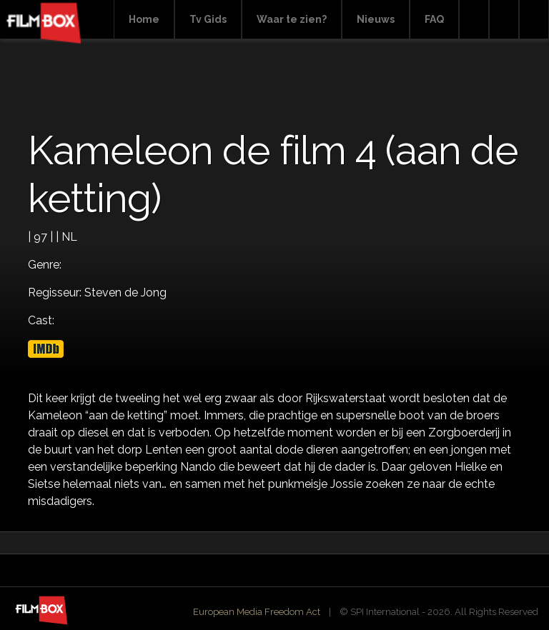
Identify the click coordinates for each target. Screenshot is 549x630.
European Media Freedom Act (256, 611)
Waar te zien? (292, 19)
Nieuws (376, 19)
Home (144, 19)
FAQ (434, 19)
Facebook (504, 19)
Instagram (534, 19)
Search (474, 19)
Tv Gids (208, 19)
